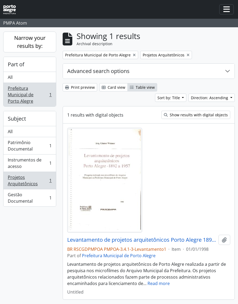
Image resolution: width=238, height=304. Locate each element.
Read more (159, 283)
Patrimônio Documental (29, 146)
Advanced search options (98, 71)
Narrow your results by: (30, 41)
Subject (17, 118)
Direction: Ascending (210, 97)
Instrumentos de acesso (29, 163)
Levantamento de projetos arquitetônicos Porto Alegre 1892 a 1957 (141, 240)
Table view (142, 87)
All (10, 77)
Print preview (80, 87)
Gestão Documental (29, 198)
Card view (113, 87)
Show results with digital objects (196, 114)
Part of (16, 64)
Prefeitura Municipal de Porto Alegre (29, 94)
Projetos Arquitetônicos (29, 180)
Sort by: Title (169, 97)
